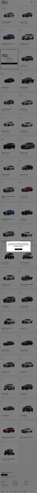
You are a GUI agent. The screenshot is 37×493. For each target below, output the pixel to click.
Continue (18, 249)
